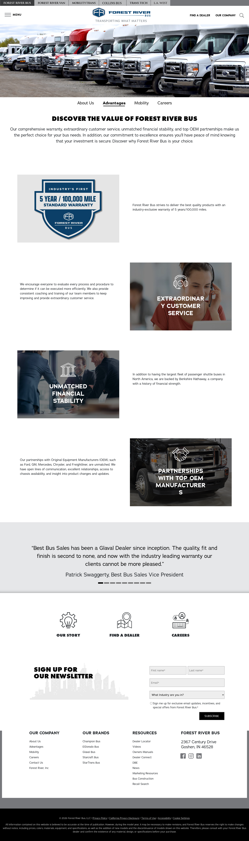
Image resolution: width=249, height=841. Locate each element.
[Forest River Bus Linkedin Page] (199, 756)
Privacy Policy (100, 818)
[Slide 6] (136, 584)
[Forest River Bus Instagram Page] (191, 756)
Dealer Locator (142, 741)
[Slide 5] (130, 584)
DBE (135, 762)
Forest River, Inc (39, 768)
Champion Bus (91, 741)
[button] (12, 15)
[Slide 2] (112, 584)
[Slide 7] (142, 584)
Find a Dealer (200, 15)
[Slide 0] (100, 584)
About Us (85, 102)
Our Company (226, 15)
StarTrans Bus (91, 762)
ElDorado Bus (91, 746)
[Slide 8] (148, 584)
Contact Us (36, 762)
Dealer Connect (142, 757)
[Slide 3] (118, 584)
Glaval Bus (89, 752)
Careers (165, 102)
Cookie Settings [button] (181, 818)
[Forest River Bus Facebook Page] (183, 756)
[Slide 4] (124, 584)
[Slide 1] (106, 584)
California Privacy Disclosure (124, 818)
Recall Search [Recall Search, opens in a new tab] (141, 784)
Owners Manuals (143, 752)
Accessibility (164, 818)
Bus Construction (143, 778)
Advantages (114, 103)
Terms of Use (148, 818)
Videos (137, 746)
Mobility (141, 102)
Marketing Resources (145, 773)
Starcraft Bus (91, 757)
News (136, 768)
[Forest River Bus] (17, 3)
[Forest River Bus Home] (121, 15)
